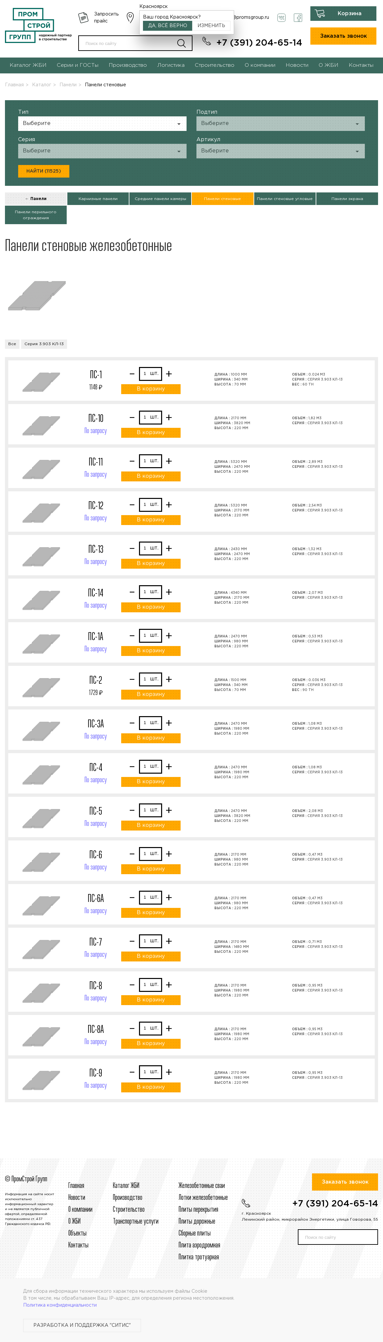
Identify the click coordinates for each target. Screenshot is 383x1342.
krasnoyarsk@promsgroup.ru (237, 18)
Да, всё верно (167, 26)
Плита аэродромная (199, 1245)
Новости (297, 65)
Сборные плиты (195, 1234)
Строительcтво (129, 1210)
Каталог (41, 85)
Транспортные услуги (135, 1222)
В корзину (151, 388)
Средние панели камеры (160, 199)
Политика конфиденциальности (60, 1305)
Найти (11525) (43, 171)
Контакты (361, 65)
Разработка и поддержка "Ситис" (82, 1325)
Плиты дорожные (197, 1222)
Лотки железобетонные (203, 1198)
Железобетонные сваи (202, 1186)
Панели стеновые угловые (285, 199)
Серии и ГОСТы (77, 65)
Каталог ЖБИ (28, 65)
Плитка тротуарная (199, 1257)
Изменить (211, 26)
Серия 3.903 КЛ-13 (44, 344)
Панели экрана (347, 199)
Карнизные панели (98, 199)
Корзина (350, 13)
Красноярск (153, 7)
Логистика (171, 65)
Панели (68, 85)
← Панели (36, 199)
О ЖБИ (328, 65)
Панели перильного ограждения (35, 215)
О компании (260, 65)
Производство (128, 65)
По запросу (96, 431)
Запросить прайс (106, 17)
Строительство (214, 65)
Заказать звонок (343, 36)
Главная (14, 85)
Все (12, 344)
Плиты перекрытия (198, 1210)
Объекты (77, 1234)
